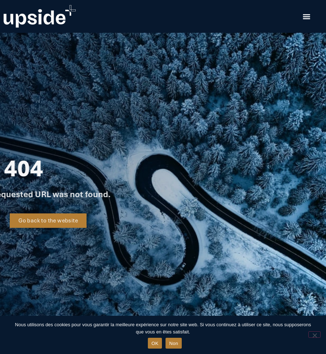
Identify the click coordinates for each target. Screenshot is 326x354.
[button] (306, 16)
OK (154, 343)
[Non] (314, 334)
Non (173, 343)
